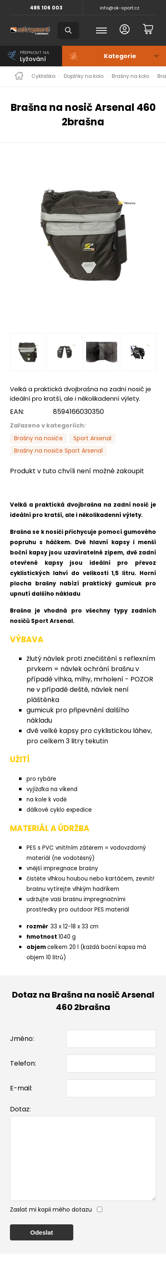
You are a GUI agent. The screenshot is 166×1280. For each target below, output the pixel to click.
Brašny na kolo (130, 76)
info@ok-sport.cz (120, 8)
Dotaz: (20, 1109)
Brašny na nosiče (38, 438)
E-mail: (21, 1088)
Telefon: (23, 1063)
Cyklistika (43, 76)
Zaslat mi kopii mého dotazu (51, 1226)
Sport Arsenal (92, 438)
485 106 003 (46, 7)
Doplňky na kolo (83, 76)
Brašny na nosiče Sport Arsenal (58, 450)
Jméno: (22, 1038)
